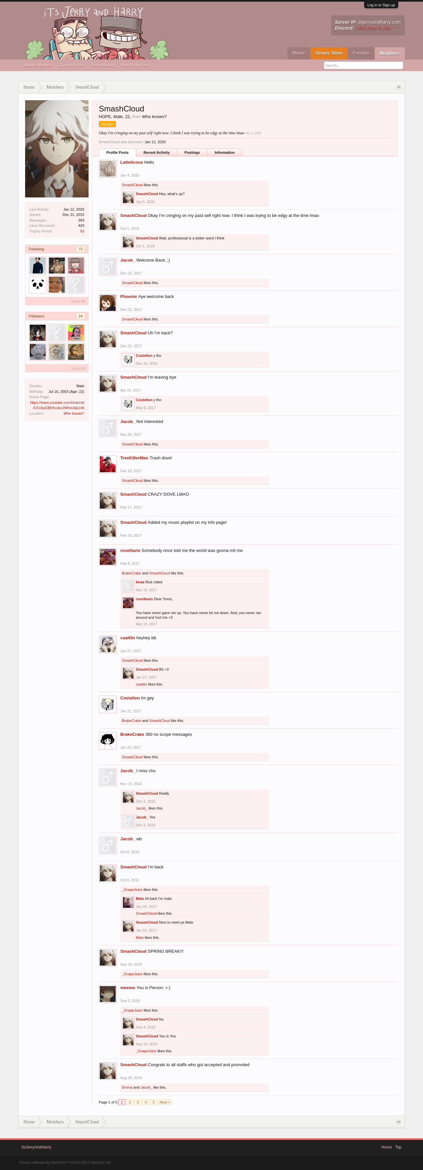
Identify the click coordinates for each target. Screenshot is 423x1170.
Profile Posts (117, 152)
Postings (192, 152)
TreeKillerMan (134, 457)
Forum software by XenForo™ (66, 1162)
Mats (140, 898)
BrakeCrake (131, 573)
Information (225, 152)
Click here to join (373, 28)
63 (82, 231)
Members (390, 53)
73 (81, 249)
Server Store (329, 53)
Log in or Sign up (381, 5)
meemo (127, 987)
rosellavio (130, 550)
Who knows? (73, 413)
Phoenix (128, 296)
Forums (361, 53)
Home (298, 53)
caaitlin (127, 637)
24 (81, 316)
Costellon (144, 355)
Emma (127, 1087)
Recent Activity (103, 65)
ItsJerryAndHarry (36, 1147)
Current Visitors (72, 65)
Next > (165, 1102)
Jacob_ (127, 260)
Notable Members (38, 65)
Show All (78, 301)
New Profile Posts (136, 65)
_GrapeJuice (132, 890)
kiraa (140, 582)
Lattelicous (131, 162)
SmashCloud (132, 185)
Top (398, 1147)
